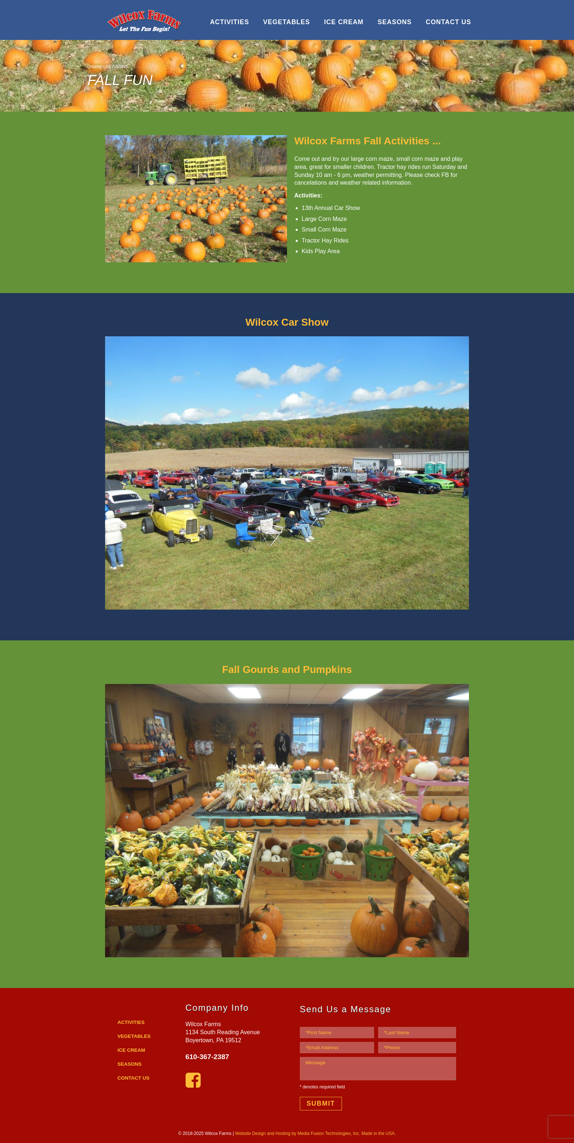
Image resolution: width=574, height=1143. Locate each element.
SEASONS (394, 22)
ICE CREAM (344, 22)
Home (95, 66)
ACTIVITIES (229, 22)
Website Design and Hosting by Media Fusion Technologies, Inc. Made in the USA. (315, 1133)
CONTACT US (448, 22)
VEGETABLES (286, 22)
